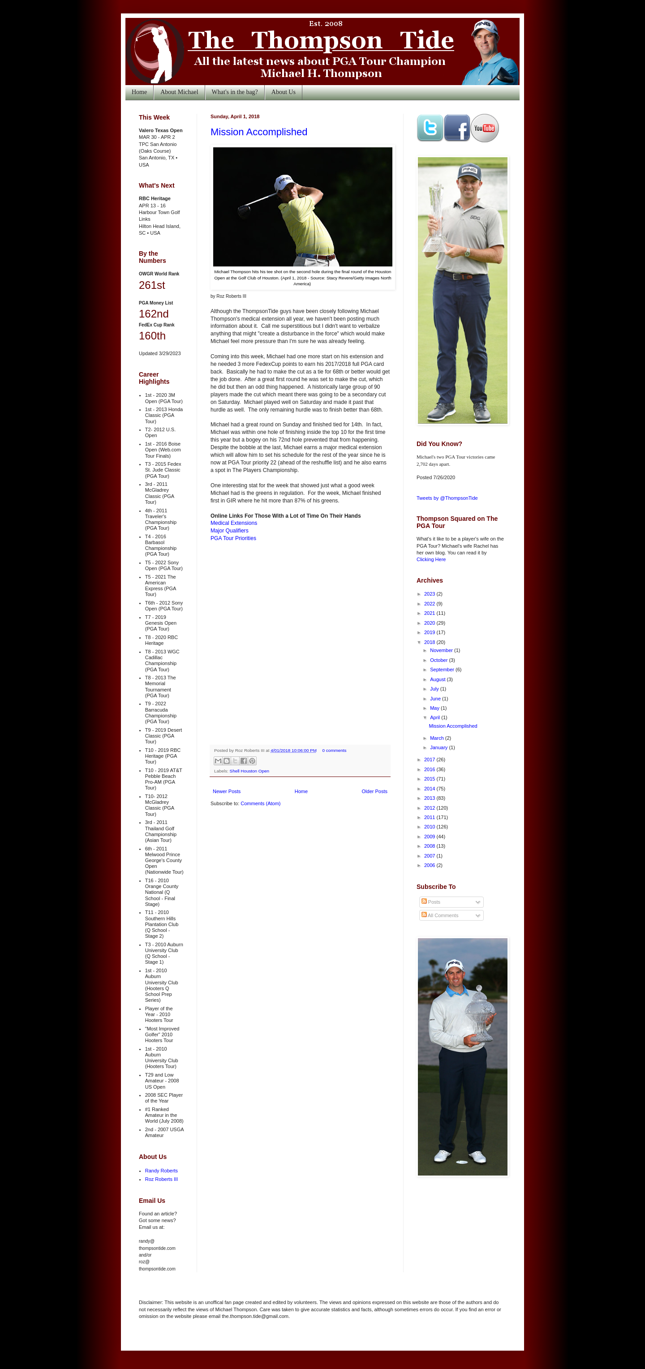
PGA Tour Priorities (233, 538)
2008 (430, 846)
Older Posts (374, 791)
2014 (430, 788)
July (435, 688)
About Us (283, 92)
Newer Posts (227, 791)
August (438, 679)
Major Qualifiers (230, 531)
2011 (430, 817)
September (443, 669)
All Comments (440, 915)
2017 (430, 759)
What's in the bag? (235, 92)
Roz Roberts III (161, 1179)
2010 (430, 826)
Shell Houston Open (249, 770)
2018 (430, 642)
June (436, 698)
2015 (430, 778)
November (442, 650)
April (435, 717)
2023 (430, 594)
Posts (431, 902)
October (439, 660)
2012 (430, 808)
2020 (430, 623)
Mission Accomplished (259, 131)
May (435, 708)
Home (139, 92)
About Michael (179, 92)
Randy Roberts (161, 1170)
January (439, 747)
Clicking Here (431, 559)
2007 (430, 855)
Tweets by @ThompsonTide (447, 498)
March (437, 738)
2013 (430, 798)
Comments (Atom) (260, 803)
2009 (430, 836)
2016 (430, 769)
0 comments (334, 750)
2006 (430, 865)
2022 (430, 603)
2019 (430, 632)
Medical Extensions (234, 523)
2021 (430, 613)
